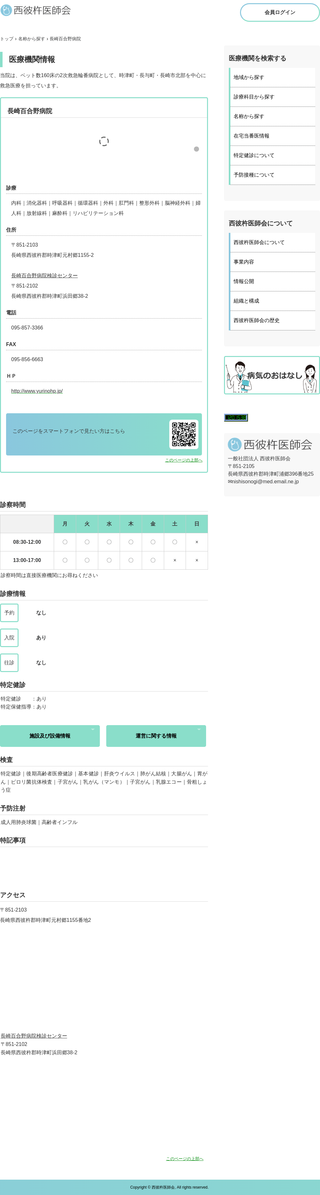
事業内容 (244, 262)
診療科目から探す (254, 96)
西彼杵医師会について (259, 242)
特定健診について (254, 155)
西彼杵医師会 (41, 10)
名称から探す (249, 116)
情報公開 (244, 281)
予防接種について (254, 175)
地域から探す (249, 77)
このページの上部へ (184, 460)
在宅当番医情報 (251, 135)
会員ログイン (280, 12)
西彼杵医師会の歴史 (257, 320)
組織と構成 (246, 301)
